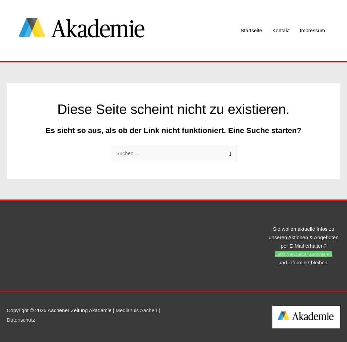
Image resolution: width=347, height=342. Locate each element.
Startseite (251, 30)
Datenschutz (21, 320)
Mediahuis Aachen (136, 310)
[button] (303, 254)
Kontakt (281, 30)
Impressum (312, 30)
